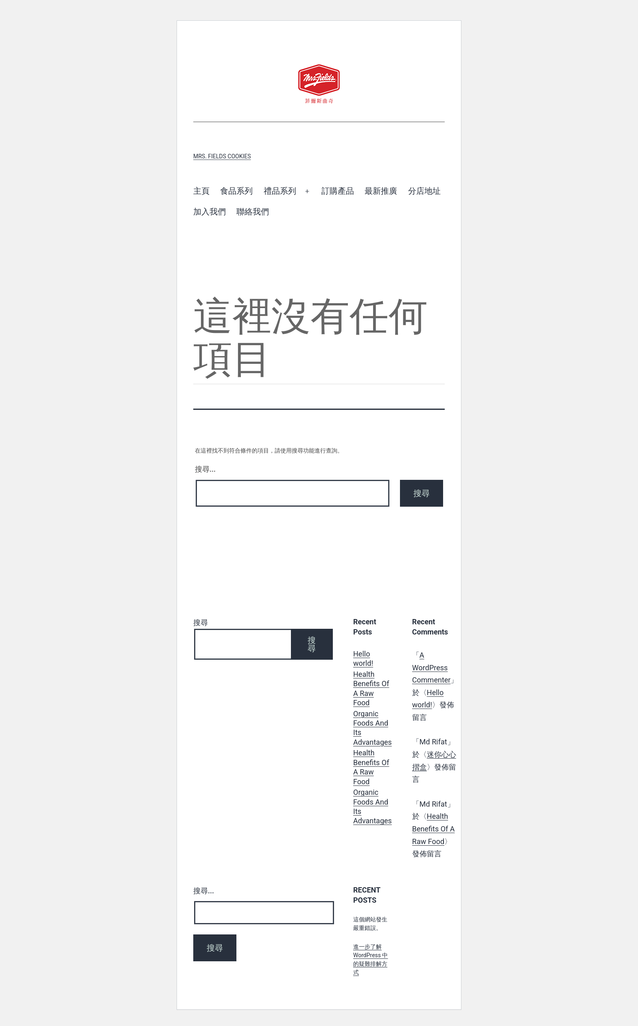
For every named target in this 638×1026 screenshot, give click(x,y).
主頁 (201, 191)
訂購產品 (337, 191)
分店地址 (424, 191)
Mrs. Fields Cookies (222, 156)
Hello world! (363, 658)
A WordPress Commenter (431, 667)
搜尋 (200, 622)
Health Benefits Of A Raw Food (371, 688)
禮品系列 (280, 191)
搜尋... (205, 469)
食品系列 (236, 191)
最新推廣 (381, 191)
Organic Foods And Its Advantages (372, 727)
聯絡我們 (252, 212)
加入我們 (209, 212)
